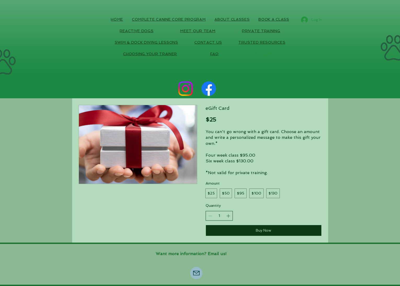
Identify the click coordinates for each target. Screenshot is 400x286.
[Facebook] (208, 88)
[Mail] (196, 273)
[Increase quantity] (228, 215)
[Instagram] (185, 88)
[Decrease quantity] (210, 215)
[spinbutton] (219, 216)
